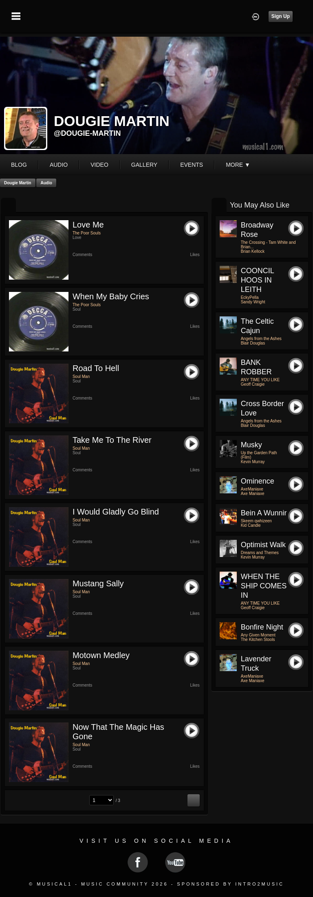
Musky (251, 445)
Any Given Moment (258, 635)
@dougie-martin (87, 133)
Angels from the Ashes (261, 338)
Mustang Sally (98, 583)
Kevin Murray (253, 462)
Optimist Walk (263, 545)
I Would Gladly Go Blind (116, 511)
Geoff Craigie (253, 384)
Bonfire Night (262, 627)
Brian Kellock (253, 251)
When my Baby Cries (111, 296)
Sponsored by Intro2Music (230, 884)
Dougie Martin (17, 183)
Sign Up (280, 16)
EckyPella (250, 297)
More (238, 164)
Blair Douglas (253, 343)
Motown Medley (101, 655)
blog (19, 164)
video (99, 164)
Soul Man (81, 376)
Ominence (257, 481)
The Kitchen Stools (258, 639)
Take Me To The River (112, 439)
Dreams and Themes (260, 552)
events (191, 164)
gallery (144, 164)
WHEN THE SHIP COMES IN (264, 585)
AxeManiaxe (252, 489)
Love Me (88, 224)
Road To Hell (96, 368)
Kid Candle (251, 525)
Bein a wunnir (264, 513)
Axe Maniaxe (253, 493)
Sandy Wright (253, 302)
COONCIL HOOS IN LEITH (257, 280)
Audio (46, 183)
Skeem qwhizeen (256, 521)
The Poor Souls (87, 233)
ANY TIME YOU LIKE (260, 380)
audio (59, 164)
